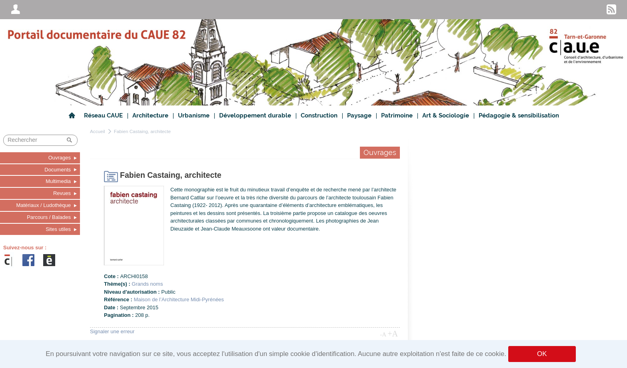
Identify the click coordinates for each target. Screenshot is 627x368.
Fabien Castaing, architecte (142, 131)
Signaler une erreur (112, 331)
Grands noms (147, 284)
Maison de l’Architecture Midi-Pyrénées (179, 299)
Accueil (97, 131)
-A (383, 334)
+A (392, 333)
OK (542, 354)
